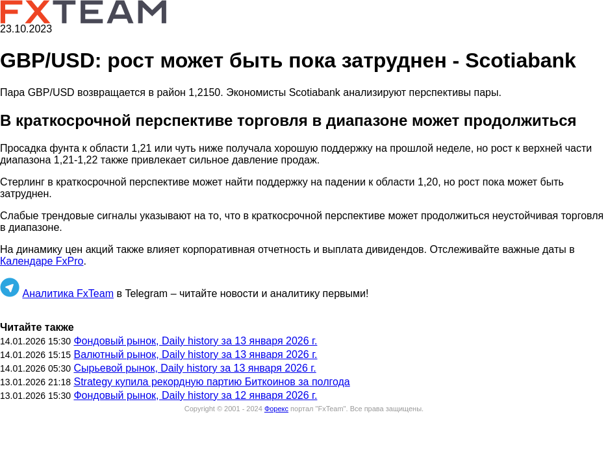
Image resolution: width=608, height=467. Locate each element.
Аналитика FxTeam (68, 293)
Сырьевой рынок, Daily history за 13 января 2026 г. (194, 368)
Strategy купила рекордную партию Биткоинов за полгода (211, 381)
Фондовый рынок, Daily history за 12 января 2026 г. (195, 395)
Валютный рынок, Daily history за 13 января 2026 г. (195, 354)
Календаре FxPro (41, 261)
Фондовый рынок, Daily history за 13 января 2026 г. (195, 340)
